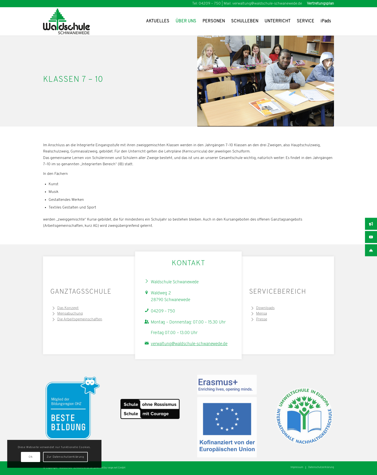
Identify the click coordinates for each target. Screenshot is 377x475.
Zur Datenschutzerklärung (65, 457)
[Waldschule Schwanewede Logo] (74, 21)
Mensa (261, 314)
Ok (30, 457)
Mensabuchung (70, 314)
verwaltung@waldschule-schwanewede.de (189, 344)
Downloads (265, 308)
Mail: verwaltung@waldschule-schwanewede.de (263, 4)
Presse (261, 319)
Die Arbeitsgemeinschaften (79, 319)
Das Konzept (68, 308)
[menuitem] (319, 3)
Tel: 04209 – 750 (206, 4)
